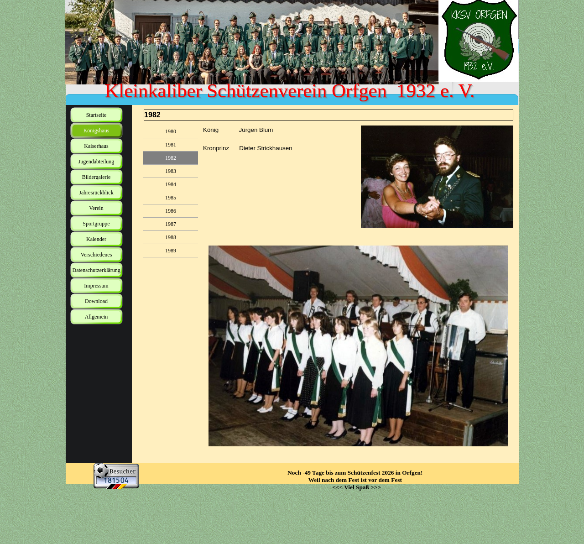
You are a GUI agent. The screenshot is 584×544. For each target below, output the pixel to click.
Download (96, 301)
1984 (170, 184)
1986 (170, 211)
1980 (170, 131)
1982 (170, 158)
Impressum (96, 285)
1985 (170, 197)
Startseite (96, 115)
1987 (170, 224)
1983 (170, 171)
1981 (170, 144)
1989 (170, 250)
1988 (170, 237)
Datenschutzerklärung (96, 270)
